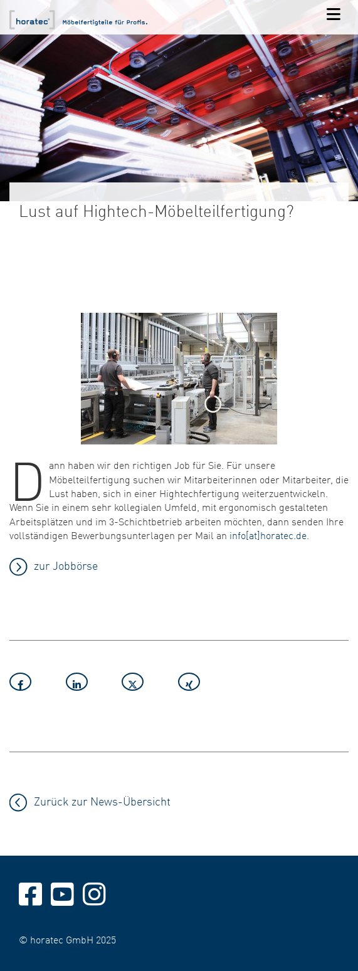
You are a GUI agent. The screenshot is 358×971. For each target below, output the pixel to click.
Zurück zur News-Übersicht (102, 801)
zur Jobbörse (66, 565)
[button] (34, 684)
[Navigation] (334, 15)
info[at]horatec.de (268, 534)
